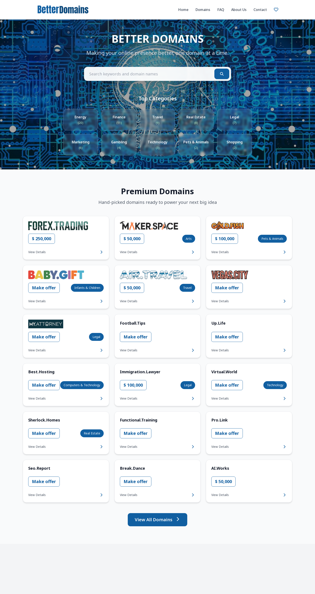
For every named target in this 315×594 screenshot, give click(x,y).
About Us (239, 9)
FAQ (220, 9)
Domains (203, 9)
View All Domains (157, 520)
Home (183, 9)
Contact (260, 9)
